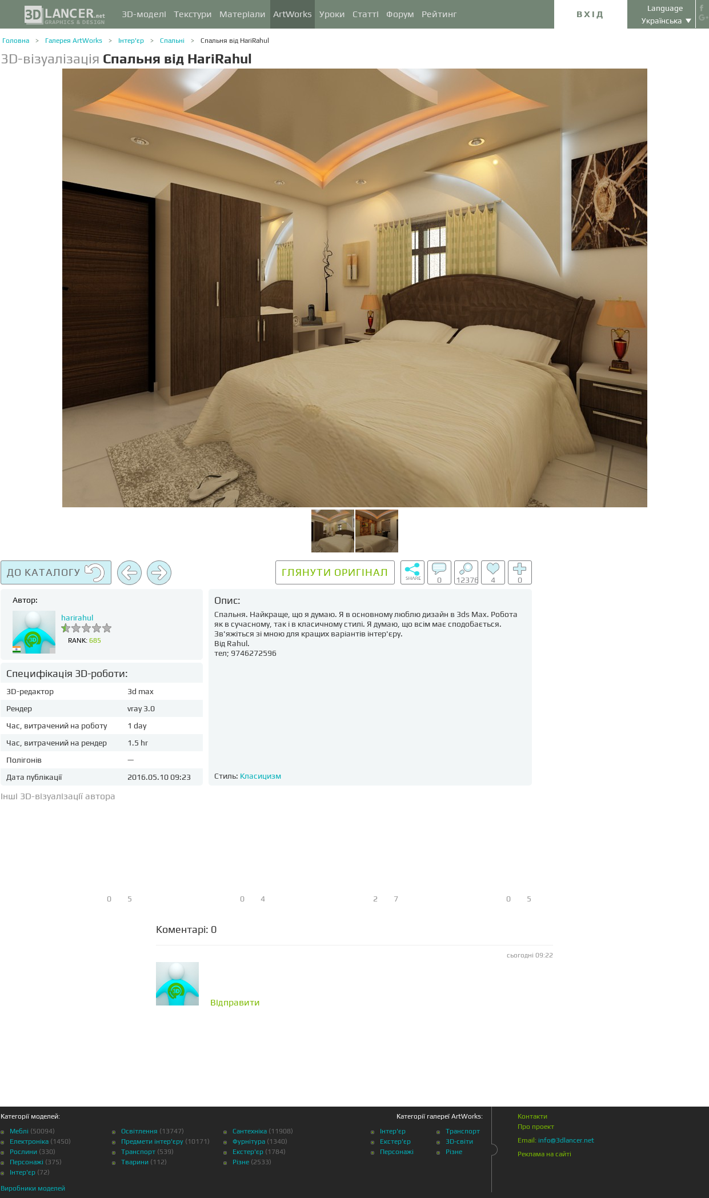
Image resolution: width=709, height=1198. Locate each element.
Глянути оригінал (335, 572)
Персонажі (26, 1162)
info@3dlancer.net (566, 1140)
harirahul (77, 617)
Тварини (135, 1162)
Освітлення (139, 1131)
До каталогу (56, 573)
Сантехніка (250, 1131)
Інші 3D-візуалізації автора (58, 796)
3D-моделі (144, 14)
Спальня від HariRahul (235, 41)
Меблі (19, 1131)
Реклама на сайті (544, 1154)
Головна (15, 41)
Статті (366, 14)
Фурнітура (249, 1141)
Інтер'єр (131, 41)
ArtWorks (292, 14)
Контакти (532, 1116)
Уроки (332, 14)
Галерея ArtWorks (73, 41)
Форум (400, 14)
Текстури (193, 14)
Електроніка (29, 1141)
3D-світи (459, 1141)
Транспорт (138, 1152)
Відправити (235, 1002)
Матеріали (242, 14)
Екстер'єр (248, 1152)
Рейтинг (439, 14)
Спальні (172, 41)
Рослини (23, 1152)
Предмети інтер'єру (152, 1141)
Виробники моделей (33, 1188)
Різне (241, 1162)
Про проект (536, 1127)
